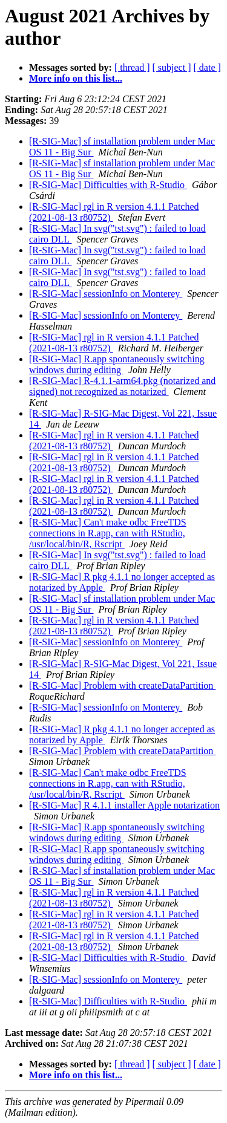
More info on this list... (75, 78)
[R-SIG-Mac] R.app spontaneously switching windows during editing (117, 364)
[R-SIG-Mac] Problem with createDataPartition (122, 685)
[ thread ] (132, 67)
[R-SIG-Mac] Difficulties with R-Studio (108, 185)
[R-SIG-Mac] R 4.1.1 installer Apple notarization (124, 805)
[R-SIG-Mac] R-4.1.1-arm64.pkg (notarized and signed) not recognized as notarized (122, 386)
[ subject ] (172, 67)
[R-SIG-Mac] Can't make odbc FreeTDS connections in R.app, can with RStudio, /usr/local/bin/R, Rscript (107, 533)
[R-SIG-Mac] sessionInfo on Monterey (105, 293)
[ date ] (207, 67)
